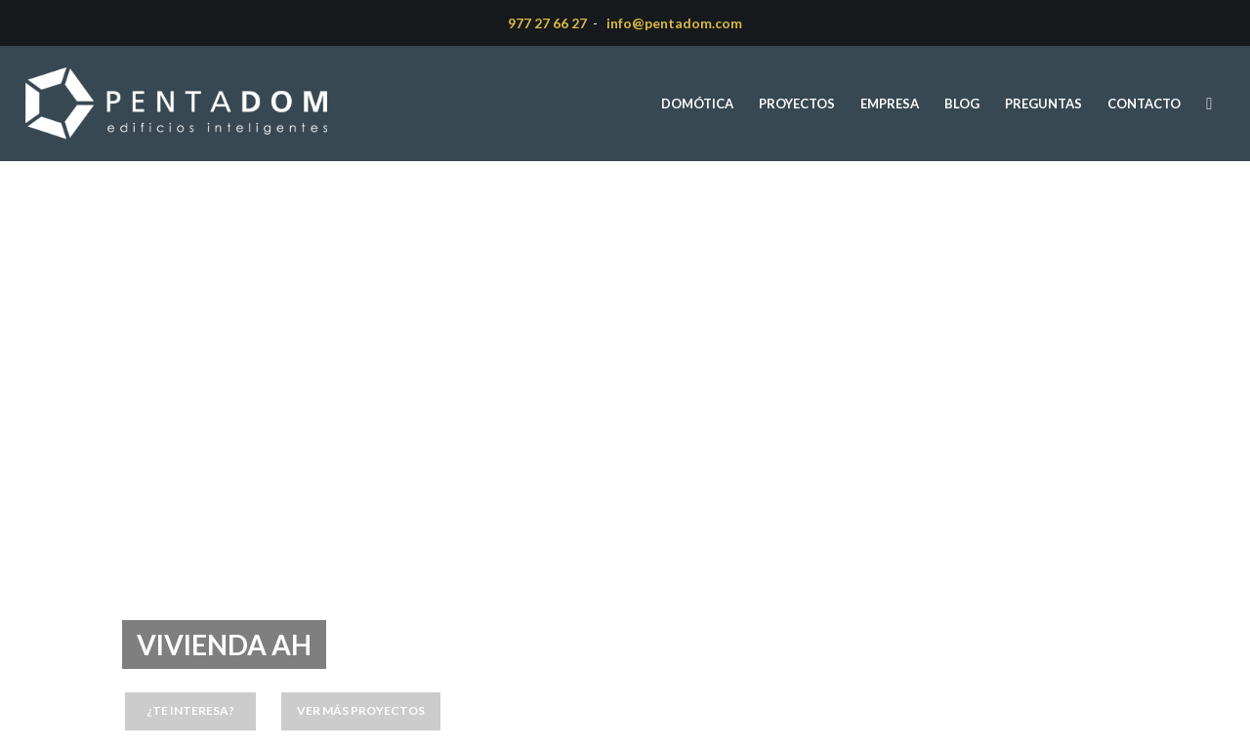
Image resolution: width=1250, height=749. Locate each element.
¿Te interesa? (190, 710)
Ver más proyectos (361, 710)
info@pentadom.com (674, 23)
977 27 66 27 (547, 23)
